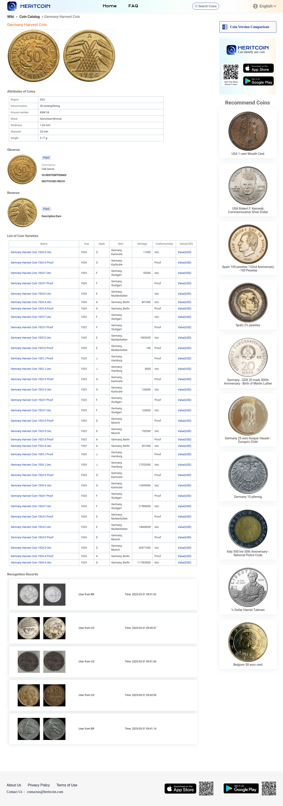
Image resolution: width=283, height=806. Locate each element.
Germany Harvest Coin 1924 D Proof (32, 537)
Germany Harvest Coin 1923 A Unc (31, 446)
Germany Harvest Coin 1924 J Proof (32, 454)
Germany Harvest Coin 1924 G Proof (32, 262)
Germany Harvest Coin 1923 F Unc (31, 410)
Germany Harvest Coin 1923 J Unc (31, 368)
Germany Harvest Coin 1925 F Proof (32, 327)
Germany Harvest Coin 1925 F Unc (31, 317)
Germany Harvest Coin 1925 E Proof (32, 348)
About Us (14, 785)
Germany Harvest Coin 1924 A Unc (31, 302)
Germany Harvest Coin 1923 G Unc (31, 389)
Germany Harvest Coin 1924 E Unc (31, 293)
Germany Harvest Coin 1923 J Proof (32, 358)
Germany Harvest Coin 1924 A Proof (32, 308)
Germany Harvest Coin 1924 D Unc (31, 547)
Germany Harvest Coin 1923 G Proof (32, 379)
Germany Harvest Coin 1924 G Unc (31, 252)
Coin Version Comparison (249, 27)
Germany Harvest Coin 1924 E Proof (32, 516)
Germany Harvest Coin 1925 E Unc (31, 337)
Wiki (10, 17)
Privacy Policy (39, 785)
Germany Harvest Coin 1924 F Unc (31, 273)
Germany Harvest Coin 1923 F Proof (32, 400)
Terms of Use (66, 785)
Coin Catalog (29, 17)
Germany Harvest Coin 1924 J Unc (31, 464)
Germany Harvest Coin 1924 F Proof (32, 283)
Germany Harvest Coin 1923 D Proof (32, 420)
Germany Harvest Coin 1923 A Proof (32, 439)
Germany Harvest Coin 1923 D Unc (31, 431)
